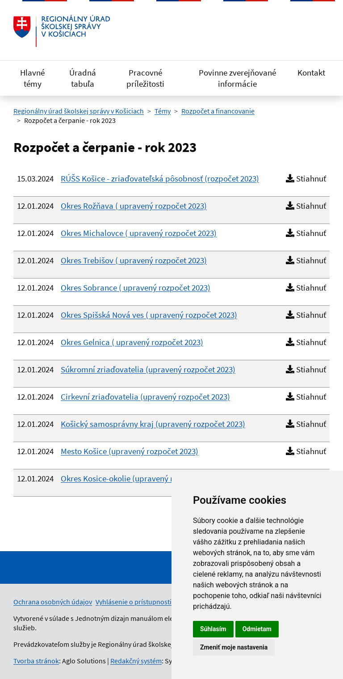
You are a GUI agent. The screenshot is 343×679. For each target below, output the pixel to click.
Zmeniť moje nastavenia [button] (234, 647)
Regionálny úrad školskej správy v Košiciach (78, 110)
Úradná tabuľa (82, 78)
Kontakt (311, 72)
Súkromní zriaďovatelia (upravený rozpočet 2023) (148, 369)
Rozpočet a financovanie (218, 110)
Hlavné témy (32, 78)
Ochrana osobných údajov (52, 601)
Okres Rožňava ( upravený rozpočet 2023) (134, 205)
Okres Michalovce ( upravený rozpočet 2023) (139, 233)
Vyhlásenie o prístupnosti (134, 601)
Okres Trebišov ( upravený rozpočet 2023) (134, 260)
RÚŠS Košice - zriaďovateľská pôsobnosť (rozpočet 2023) (160, 178)
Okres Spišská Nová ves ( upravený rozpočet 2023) (149, 314)
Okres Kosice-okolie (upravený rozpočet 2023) (141, 478)
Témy (163, 110)
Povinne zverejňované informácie (237, 78)
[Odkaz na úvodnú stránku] (61, 31)
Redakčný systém (136, 660)
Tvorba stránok (36, 660)
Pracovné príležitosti (145, 78)
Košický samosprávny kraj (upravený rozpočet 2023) (153, 423)
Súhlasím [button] (213, 629)
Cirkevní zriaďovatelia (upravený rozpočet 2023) (145, 396)
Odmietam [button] (257, 629)
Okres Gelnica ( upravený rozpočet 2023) (132, 342)
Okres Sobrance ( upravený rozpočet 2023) (135, 287)
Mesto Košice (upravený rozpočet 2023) (129, 451)
